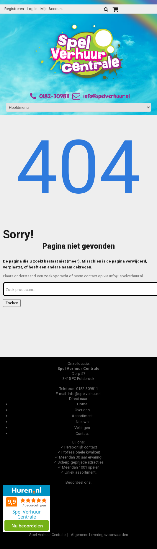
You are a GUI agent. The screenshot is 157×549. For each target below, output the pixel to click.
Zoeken (11, 303)
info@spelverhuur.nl (101, 96)
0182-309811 (54, 96)
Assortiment (82, 416)
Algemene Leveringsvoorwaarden (99, 534)
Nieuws (82, 422)
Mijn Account (51, 9)
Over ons (82, 410)
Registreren (14, 9)
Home (82, 404)
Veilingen (82, 427)
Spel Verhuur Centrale (47, 534)
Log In (32, 9)
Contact (82, 433)
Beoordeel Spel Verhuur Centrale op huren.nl (26, 508)
